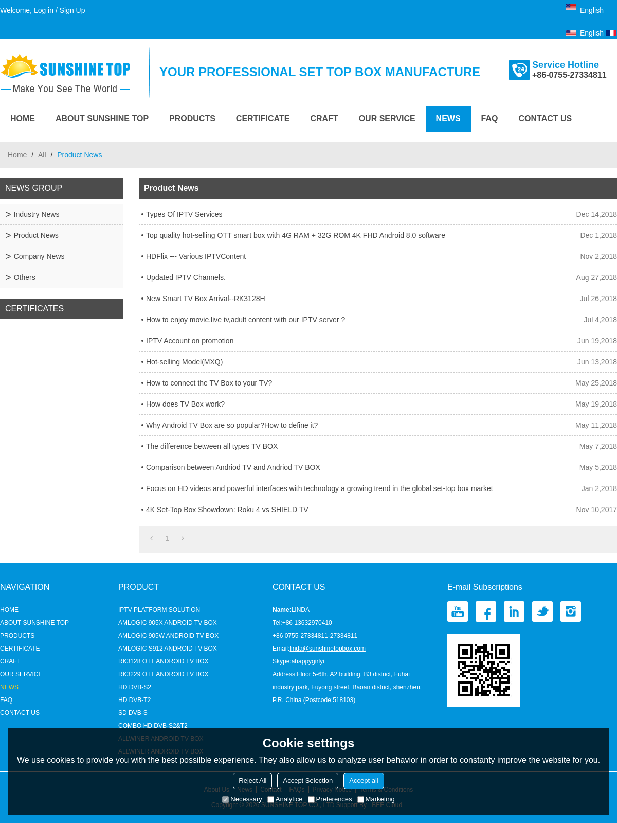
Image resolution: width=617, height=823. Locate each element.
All (42, 155)
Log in (43, 10)
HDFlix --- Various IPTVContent (196, 256)
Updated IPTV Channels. (186, 277)
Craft (324, 118)
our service (387, 118)
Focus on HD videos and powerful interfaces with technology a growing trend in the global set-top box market (319, 488)
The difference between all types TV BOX (212, 446)
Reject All (252, 780)
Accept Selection (308, 780)
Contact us (545, 118)
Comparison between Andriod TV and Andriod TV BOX (233, 467)
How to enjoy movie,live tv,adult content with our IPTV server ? (245, 320)
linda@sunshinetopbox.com (327, 648)
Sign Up (72, 10)
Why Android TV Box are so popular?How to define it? (232, 425)
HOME (22, 118)
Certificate (263, 118)
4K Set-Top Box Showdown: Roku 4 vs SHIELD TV (227, 509)
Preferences (330, 799)
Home (17, 155)
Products (192, 118)
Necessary (242, 799)
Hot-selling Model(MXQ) (184, 362)
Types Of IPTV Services (184, 214)
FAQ (489, 118)
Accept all (363, 780)
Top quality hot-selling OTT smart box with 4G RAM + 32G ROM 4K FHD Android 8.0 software (295, 235)
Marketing (376, 799)
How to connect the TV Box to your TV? (209, 383)
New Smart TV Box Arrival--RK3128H (205, 298)
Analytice (285, 799)
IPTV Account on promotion (189, 341)
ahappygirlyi (308, 661)
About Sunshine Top (102, 118)
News (448, 118)
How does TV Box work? (185, 404)
